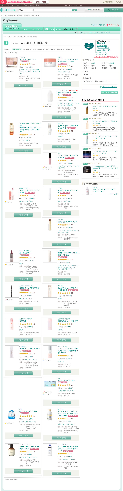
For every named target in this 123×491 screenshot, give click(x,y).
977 (31, 419)
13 (68, 134)
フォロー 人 (101, 52)
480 (31, 67)
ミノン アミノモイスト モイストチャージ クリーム (68, 60)
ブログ (25, 5)
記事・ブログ (105, 33)
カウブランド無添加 (25, 319)
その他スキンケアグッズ (66, 391)
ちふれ (60, 188)
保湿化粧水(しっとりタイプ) (68, 321)
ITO (59, 378)
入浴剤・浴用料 (25, 140)
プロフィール (28, 29)
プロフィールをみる (109, 87)
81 (30, 454)
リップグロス (28, 201)
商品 (76, 33)
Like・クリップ (70, 29)
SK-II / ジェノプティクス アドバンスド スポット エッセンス (105, 189)
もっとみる (113, 194)
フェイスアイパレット (27, 59)
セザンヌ (22, 57)
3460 (69, 227)
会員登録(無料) (108, 2)
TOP (2, 5)
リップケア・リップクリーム (67, 166)
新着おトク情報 (41, 2)
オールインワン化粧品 (65, 105)
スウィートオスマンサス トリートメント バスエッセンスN (30, 130)
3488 (31, 198)
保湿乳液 (22, 321)
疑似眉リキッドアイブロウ (29, 288)
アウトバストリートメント (28, 359)
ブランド (18, 5)
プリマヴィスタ (62, 346)
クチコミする (23, 85)
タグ (96, 33)
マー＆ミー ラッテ (25, 444)
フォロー (59, 29)
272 (31, 260)
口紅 (21, 201)
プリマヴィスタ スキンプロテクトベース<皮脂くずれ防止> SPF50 (68, 351)
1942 (70, 100)
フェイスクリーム (63, 72)
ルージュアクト (25, 253)
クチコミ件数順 (37, 49)
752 (69, 296)
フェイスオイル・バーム (71, 103)
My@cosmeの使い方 (98, 25)
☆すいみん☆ (29, 43)
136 (69, 421)
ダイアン (60, 409)
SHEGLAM (61, 250)
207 (69, 198)
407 (31, 356)
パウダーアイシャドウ (27, 70)
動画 (46, 29)
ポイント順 (26, 49)
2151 (70, 388)
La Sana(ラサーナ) (25, 346)
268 (69, 69)
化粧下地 (61, 361)
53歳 (93, 63)
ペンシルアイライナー (64, 269)
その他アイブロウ (25, 298)
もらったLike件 (103, 48)
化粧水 (60, 103)
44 (30, 295)
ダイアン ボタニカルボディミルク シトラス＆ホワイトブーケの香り (68, 413)
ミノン (60, 57)
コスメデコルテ (62, 90)
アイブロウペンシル (64, 265)
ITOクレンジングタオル (28, 411)
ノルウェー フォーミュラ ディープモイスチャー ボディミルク (68, 449)
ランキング (9, 5)
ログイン (119, 2)
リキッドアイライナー (70, 267)
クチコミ (39, 29)
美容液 (60, 136)
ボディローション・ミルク (66, 424)
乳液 (59, 298)
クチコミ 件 (102, 46)
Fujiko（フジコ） (24, 188)
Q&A (31, 5)
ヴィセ (60, 153)
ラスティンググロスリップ (67, 222)
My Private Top (114, 25)
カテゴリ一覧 (68, 5)
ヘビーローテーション (26, 285)
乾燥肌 (111, 63)
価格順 (68, 49)
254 (69, 327)
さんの (106, 57)
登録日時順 (16, 49)
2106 (69, 358)
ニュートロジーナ (63, 444)
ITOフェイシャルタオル (66, 380)
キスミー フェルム (25, 250)
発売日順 (59, 49)
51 (68, 262)
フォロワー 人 (102, 54)
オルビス (60, 285)
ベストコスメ (78, 5)
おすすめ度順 (49, 49)
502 (30, 327)
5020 (70, 163)
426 (69, 456)
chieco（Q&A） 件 (104, 50)
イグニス (60, 123)
